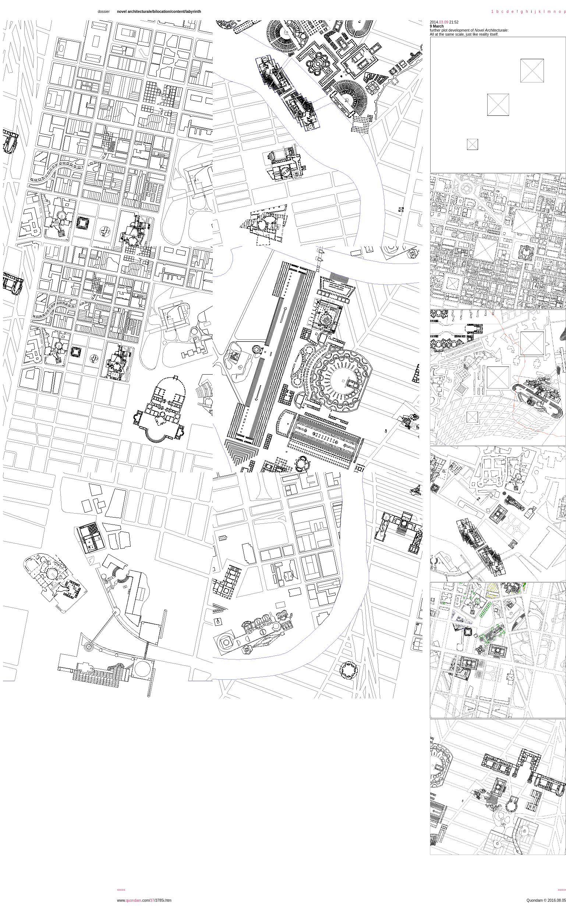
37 (152, 900)
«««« (121, 890)
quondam (133, 900)
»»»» (562, 890)
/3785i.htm (162, 900)
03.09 (443, 22)
